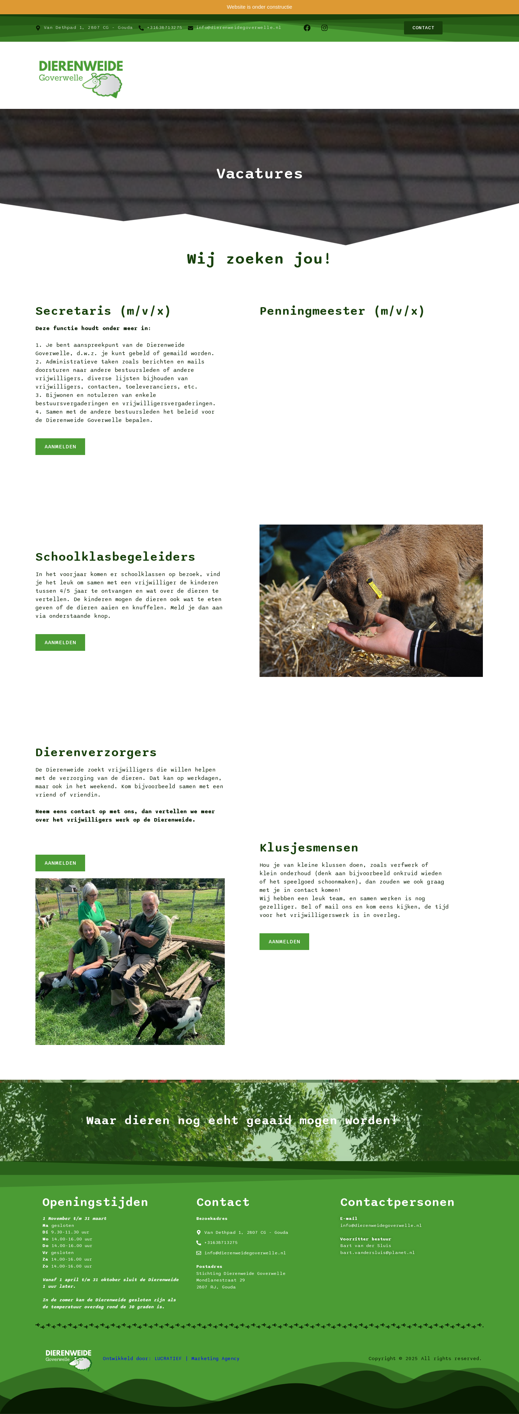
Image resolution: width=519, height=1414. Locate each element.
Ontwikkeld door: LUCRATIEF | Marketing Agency (171, 1358)
